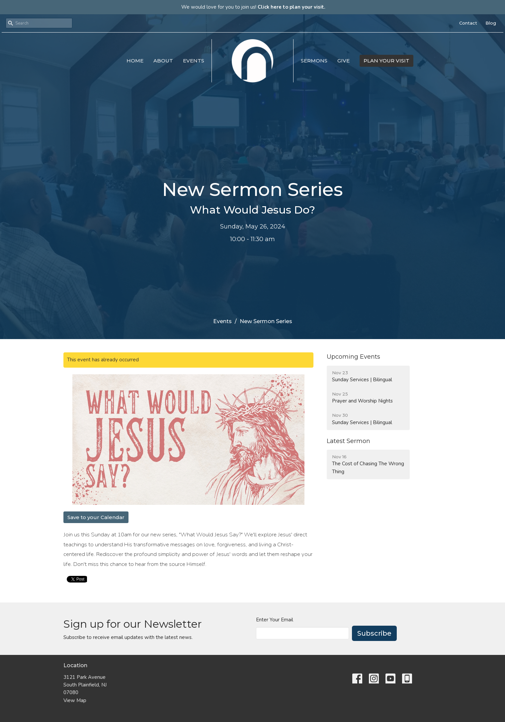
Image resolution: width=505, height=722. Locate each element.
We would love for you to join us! (253, 7)
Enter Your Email (274, 619)
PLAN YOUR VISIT (386, 60)
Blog (490, 23)
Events (193, 60)
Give (343, 60)
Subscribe (374, 633)
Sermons (314, 60)
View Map (74, 700)
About (163, 60)
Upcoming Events (353, 356)
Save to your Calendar (96, 517)
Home (134, 60)
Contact (468, 23)
